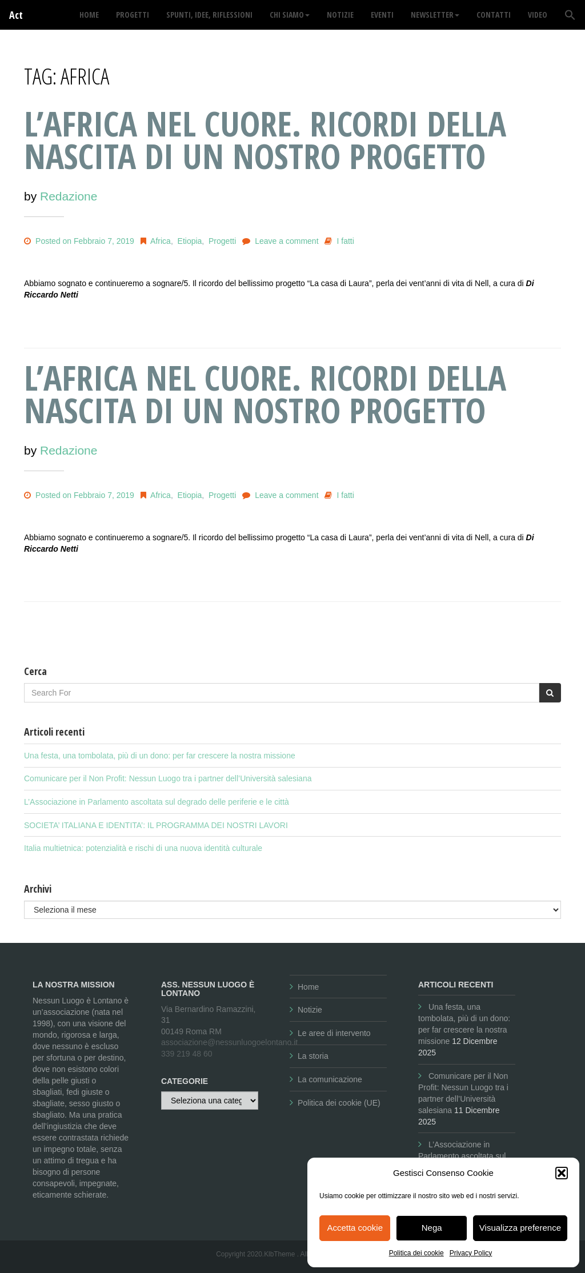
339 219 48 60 (187, 1053)
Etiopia (190, 241)
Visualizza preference (520, 1227)
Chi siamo (290, 14)
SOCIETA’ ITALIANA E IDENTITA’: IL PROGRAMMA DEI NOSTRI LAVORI (156, 825)
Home (308, 986)
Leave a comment (286, 241)
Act (16, 15)
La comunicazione (330, 1079)
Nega (432, 1227)
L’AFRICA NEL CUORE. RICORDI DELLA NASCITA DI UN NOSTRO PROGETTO (265, 139)
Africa (160, 241)
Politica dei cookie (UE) (339, 1102)
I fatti (345, 241)
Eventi (382, 14)
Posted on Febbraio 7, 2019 (79, 241)
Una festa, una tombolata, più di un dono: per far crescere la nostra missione (159, 755)
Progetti (222, 241)
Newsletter (435, 14)
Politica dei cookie (416, 1253)
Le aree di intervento (334, 1033)
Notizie (310, 1009)
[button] (561, 1173)
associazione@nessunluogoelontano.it (229, 1042)
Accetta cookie (355, 1227)
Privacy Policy (471, 1253)
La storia (313, 1056)
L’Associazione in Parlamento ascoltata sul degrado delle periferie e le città (156, 801)
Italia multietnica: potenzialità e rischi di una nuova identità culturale (143, 848)
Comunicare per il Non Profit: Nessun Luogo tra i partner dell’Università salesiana (167, 778)
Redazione (68, 196)
